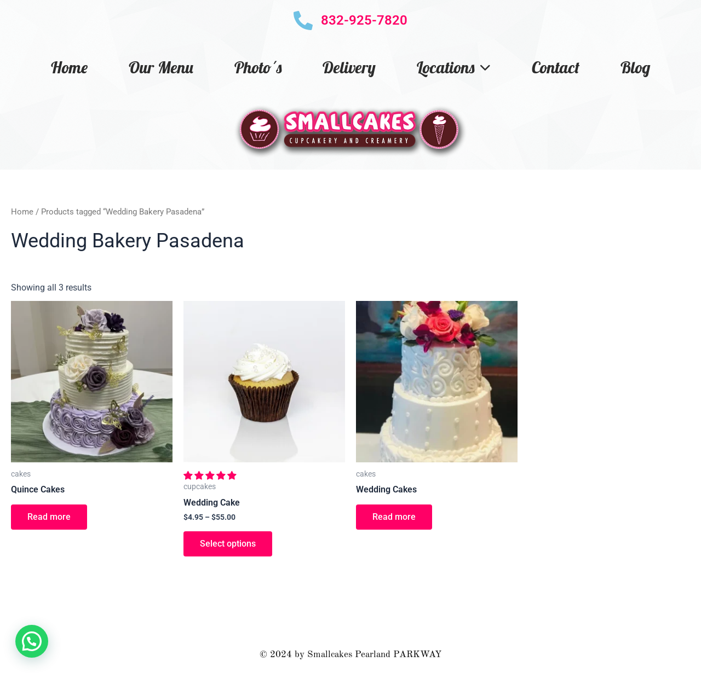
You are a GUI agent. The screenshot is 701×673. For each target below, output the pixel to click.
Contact (555, 67)
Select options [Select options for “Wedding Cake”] (228, 543)
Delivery (349, 67)
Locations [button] (454, 67)
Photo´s (257, 67)
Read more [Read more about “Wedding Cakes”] (394, 517)
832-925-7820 (364, 20)
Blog (635, 67)
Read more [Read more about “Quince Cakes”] (49, 517)
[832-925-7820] (303, 20)
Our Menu (161, 67)
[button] (210, 476)
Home (69, 67)
